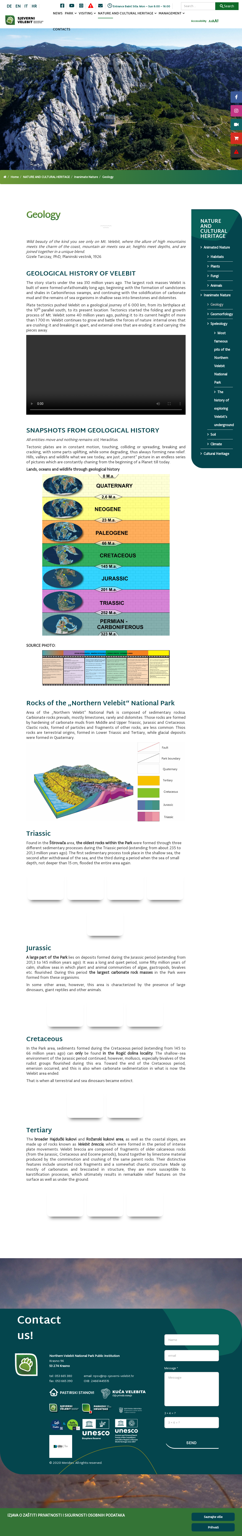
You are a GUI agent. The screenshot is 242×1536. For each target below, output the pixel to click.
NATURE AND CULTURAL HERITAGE (125, 13)
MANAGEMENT (170, 13)
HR (34, 6)
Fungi (214, 276)
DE (9, 6)
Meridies (68, 1463)
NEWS (58, 13)
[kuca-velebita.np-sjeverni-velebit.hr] (123, 1393)
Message (171, 1368)
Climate (216, 444)
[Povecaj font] (216, 21)
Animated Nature (217, 247)
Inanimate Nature (86, 177)
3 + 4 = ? (170, 1413)
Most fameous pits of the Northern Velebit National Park (222, 358)
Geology (216, 304)
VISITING (86, 13)
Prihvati (213, 1527)
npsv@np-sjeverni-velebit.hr (113, 1376)
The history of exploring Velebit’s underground (223, 408)
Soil (213, 434)
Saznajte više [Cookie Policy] (213, 1517)
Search (227, 6)
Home (15, 177)
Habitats (217, 257)
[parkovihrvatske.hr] (97, 1410)
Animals (216, 285)
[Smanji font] (210, 21)
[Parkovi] (64, 1410)
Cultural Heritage (216, 453)
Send (191, 1442)
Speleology (218, 323)
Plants (215, 266)
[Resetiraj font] (213, 21)
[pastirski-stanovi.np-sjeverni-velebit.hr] (71, 1392)
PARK (69, 13)
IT (26, 6)
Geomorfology (221, 314)
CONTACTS (61, 29)
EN (18, 6)
